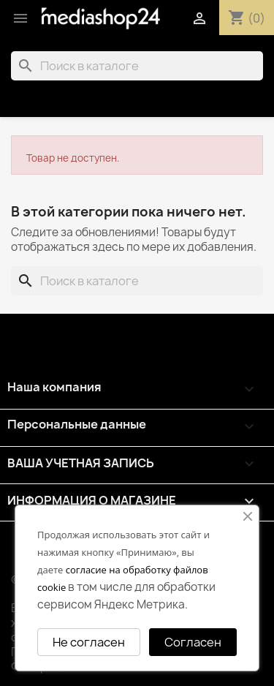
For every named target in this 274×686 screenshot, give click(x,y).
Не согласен (89, 642)
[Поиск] (137, 65)
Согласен (192, 642)
